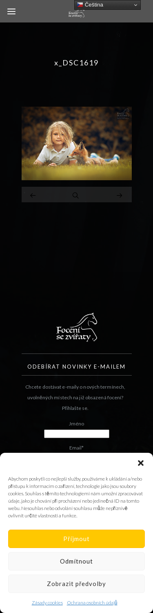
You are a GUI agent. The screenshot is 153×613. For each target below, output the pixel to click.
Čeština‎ (90, 5)
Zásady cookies (47, 603)
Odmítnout (76, 561)
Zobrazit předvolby (76, 583)
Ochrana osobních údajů (92, 603)
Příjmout (76, 538)
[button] (141, 463)
